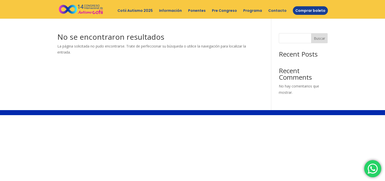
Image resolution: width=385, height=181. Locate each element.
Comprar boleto (310, 10)
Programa (252, 11)
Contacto (277, 11)
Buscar (319, 38)
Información (170, 11)
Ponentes (197, 11)
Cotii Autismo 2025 (135, 11)
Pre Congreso (224, 11)
